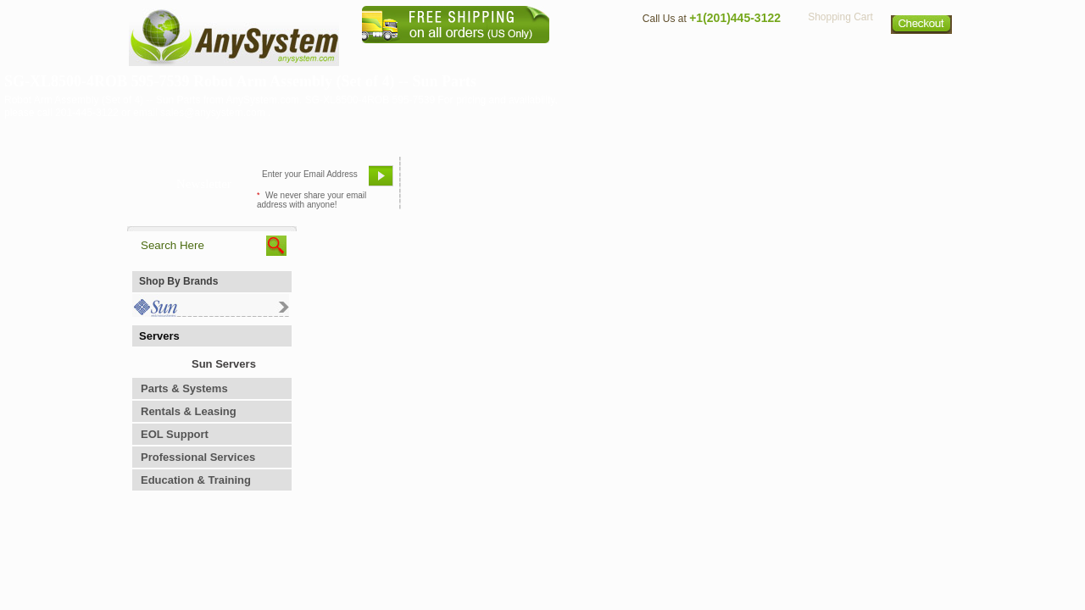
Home (520, 55)
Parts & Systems (184, 388)
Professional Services (198, 457)
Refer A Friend (533, 182)
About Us (589, 55)
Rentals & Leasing (188, 411)
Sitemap (922, 55)
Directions (749, 55)
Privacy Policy (839, 55)
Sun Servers (224, 364)
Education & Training (196, 480)
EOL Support (175, 434)
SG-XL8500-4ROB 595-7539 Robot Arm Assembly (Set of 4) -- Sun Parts (240, 81)
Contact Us (667, 55)
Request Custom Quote (874, 182)
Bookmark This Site (644, 182)
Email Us (441, 182)
